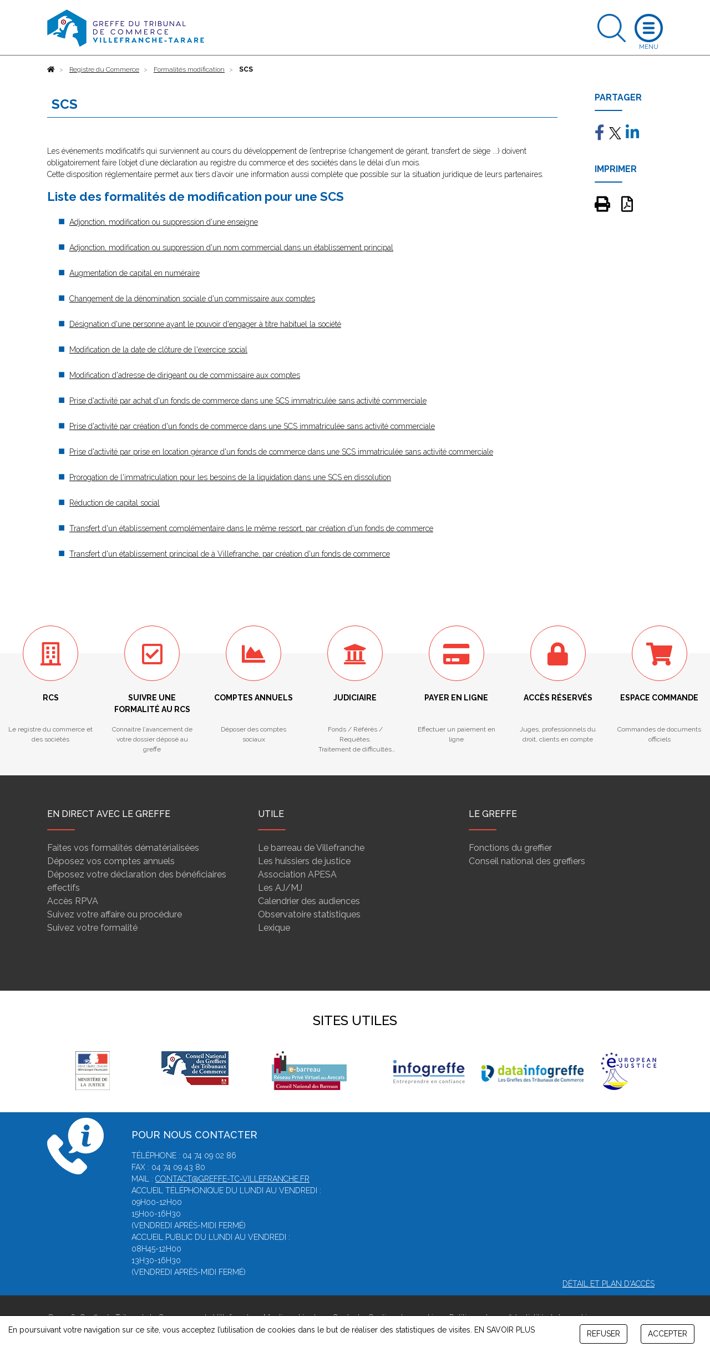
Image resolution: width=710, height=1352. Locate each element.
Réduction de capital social (114, 502)
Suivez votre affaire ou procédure (114, 914)
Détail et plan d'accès (608, 1283)
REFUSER (603, 1333)
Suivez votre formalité (92, 927)
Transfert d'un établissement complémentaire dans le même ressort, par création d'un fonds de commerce (251, 528)
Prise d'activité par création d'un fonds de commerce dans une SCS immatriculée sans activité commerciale (252, 426)
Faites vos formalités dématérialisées (123, 848)
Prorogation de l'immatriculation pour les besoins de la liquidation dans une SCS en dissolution (230, 477)
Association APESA (297, 874)
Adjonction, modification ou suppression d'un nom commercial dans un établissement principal (231, 247)
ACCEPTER (667, 1333)
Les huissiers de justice (304, 861)
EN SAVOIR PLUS (504, 1329)
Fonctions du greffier (510, 848)
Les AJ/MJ (280, 887)
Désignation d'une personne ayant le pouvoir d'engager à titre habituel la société (205, 324)
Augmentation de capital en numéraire (134, 273)
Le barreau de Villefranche (311, 848)
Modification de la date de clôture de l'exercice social (158, 349)
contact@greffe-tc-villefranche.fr (232, 1178)
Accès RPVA (72, 901)
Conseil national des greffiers (527, 861)
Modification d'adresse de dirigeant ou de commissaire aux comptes (184, 375)
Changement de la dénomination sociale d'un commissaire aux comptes (192, 298)
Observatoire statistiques (309, 914)
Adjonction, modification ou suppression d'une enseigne (163, 222)
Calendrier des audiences (309, 901)
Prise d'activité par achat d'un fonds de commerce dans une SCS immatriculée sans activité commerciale (248, 400)
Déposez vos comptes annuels (111, 861)
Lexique (274, 927)
